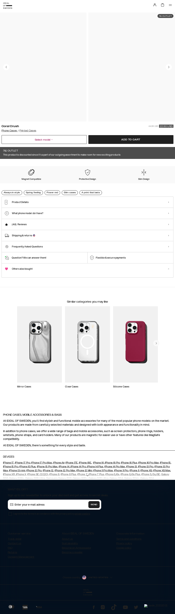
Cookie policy (124, 567)
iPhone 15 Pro (10, 486)
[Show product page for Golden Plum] (129, 186)
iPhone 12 (48, 490)
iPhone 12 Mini (84, 490)
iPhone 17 (8, 482)
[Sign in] (155, 5)
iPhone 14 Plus (94, 486)
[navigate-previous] (156, 375)
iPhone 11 (134, 490)
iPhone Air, (59, 482)
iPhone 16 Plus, (129, 482)
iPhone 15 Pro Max (47, 486)
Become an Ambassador (76, 567)
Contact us (14, 563)
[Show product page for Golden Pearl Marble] (106, 186)
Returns (12, 572)
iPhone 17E (72, 482)
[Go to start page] (7, 6)
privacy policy (82, 533)
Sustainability (70, 563)
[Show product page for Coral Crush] (12, 185)
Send (94, 524)
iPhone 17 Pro (22, 482)
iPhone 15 (165, 482)
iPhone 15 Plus (27, 486)
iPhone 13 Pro (145, 486)
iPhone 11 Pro (121, 490)
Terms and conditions (129, 558)
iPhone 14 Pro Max (115, 486)
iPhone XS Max (161, 490)
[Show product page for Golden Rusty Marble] (152, 186)
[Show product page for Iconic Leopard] (36, 186)
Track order (14, 558)
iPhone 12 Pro (34, 490)
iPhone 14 (64, 486)
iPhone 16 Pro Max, (148, 482)
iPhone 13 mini (17, 490)
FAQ (10, 567)
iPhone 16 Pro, (112, 482)
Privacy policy (124, 563)
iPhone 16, (98, 482)
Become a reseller (72, 572)
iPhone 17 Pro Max (41, 482)
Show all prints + (163, 164)
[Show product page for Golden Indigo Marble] (59, 186)
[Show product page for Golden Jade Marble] (82, 186)
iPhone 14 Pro (78, 486)
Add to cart (130, 139)
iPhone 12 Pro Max (65, 490)
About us (67, 558)
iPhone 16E (85, 482)
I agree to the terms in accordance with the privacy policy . (51, 533)
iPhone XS (146, 490)
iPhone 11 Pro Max (103, 490)
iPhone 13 (131, 486)
